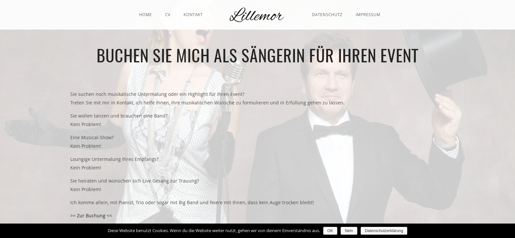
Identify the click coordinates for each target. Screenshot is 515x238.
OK (330, 230)
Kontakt (193, 14)
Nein (349, 230)
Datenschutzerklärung (384, 230)
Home (145, 14)
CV (167, 14)
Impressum (368, 14)
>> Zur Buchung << (91, 215)
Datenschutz (327, 14)
